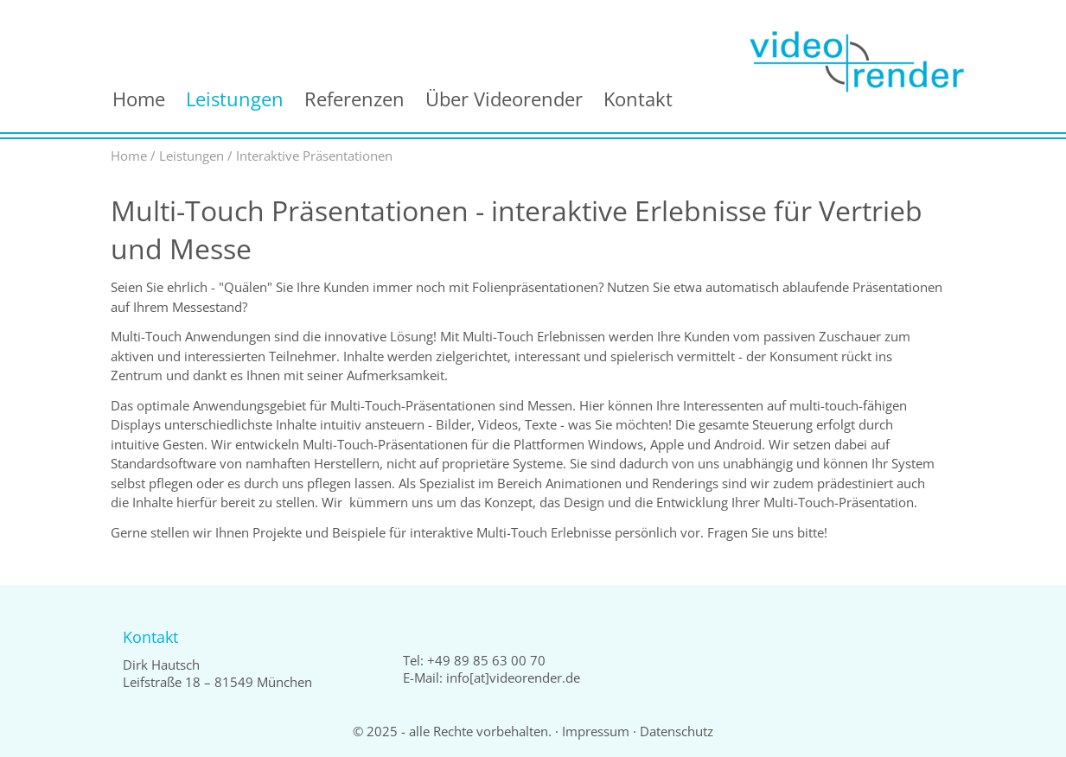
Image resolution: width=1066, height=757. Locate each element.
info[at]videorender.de (513, 677)
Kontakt (638, 98)
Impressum (595, 731)
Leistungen (235, 98)
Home (138, 98)
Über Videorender (504, 98)
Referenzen (354, 98)
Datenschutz (676, 731)
